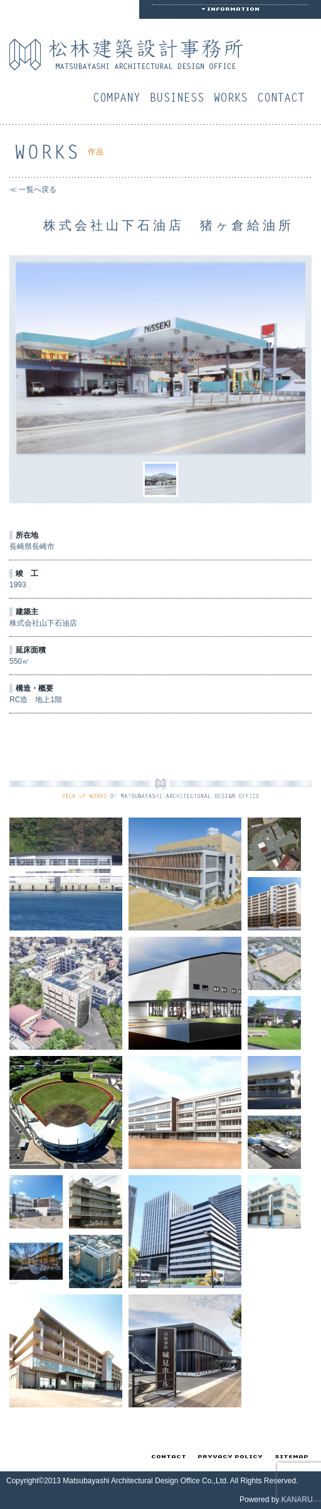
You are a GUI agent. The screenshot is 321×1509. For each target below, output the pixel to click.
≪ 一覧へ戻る (32, 189)
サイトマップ (289, 1457)
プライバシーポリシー (228, 1457)
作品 (233, 97)
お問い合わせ (284, 97)
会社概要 (119, 97)
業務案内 (180, 97)
